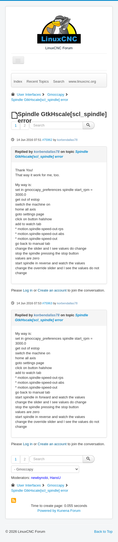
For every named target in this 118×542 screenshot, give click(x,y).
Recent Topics (38, 81)
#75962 (47, 139)
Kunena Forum (68, 511)
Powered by (47, 511)
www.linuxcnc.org (82, 81)
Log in (27, 290)
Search (58, 81)
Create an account (52, 290)
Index (18, 81)
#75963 (47, 303)
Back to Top (103, 531)
